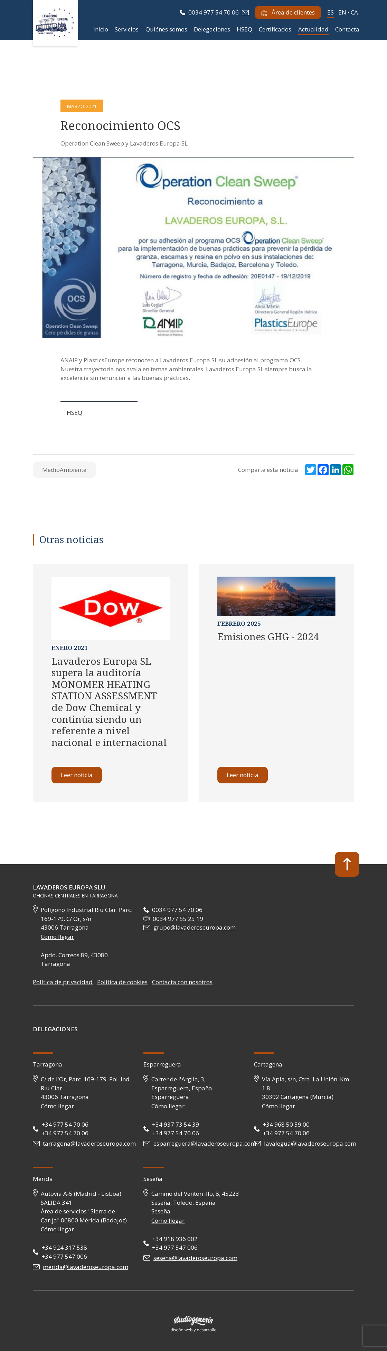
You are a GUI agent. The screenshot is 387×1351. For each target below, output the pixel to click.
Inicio (100, 29)
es (330, 12)
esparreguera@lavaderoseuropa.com (204, 1143)
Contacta (347, 29)
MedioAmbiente (64, 470)
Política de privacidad (63, 982)
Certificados (275, 29)
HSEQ (244, 29)
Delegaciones (212, 29)
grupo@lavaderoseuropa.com (194, 927)
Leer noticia (77, 775)
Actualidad (313, 29)
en (342, 12)
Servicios (127, 29)
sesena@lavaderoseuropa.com (195, 1258)
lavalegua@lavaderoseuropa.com (310, 1143)
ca (354, 12)
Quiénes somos (166, 29)
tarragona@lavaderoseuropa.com (89, 1143)
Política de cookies (122, 982)
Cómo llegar (57, 937)
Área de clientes (288, 12)
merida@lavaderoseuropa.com (85, 1267)
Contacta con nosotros (182, 982)
